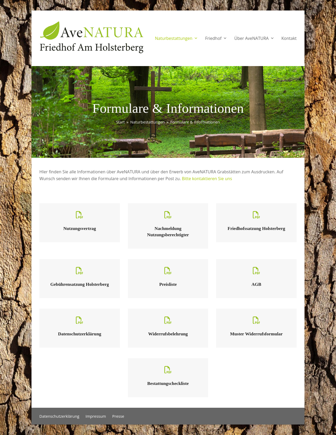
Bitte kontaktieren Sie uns (207, 178)
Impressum (96, 416)
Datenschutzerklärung (59, 416)
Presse (118, 416)
